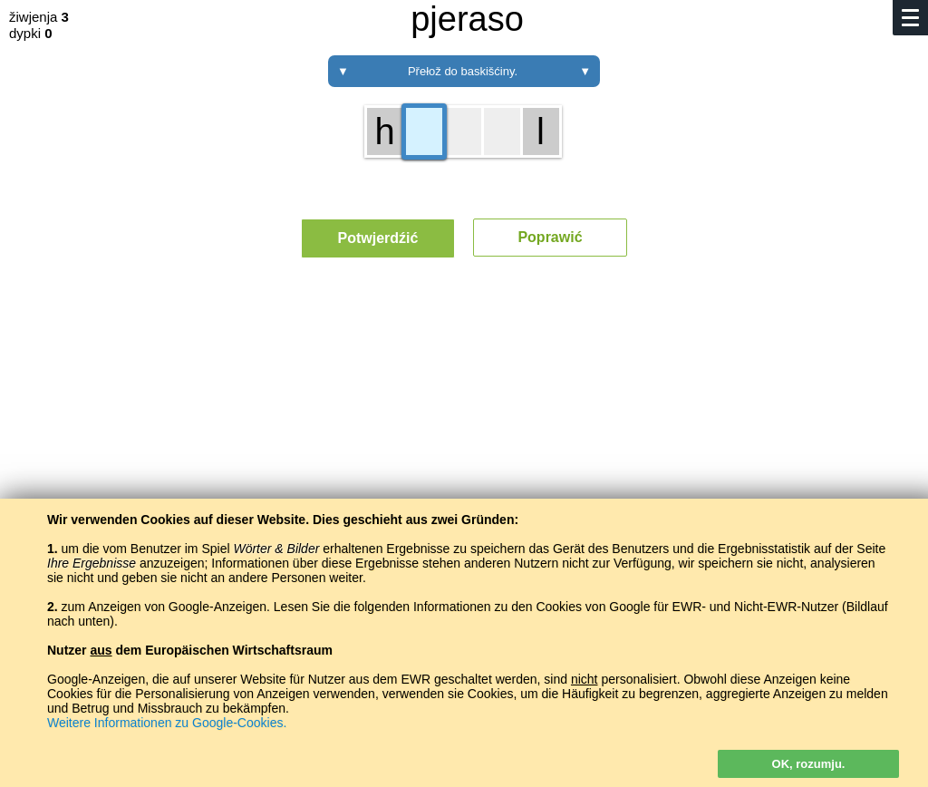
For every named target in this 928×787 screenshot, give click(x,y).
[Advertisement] (464, 440)
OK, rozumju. (809, 764)
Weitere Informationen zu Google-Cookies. (166, 722)
